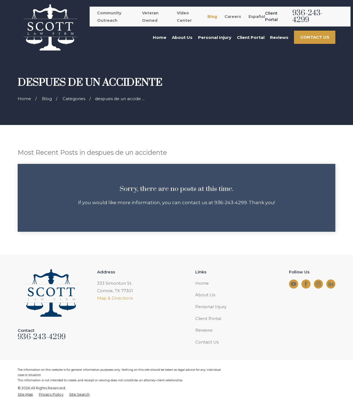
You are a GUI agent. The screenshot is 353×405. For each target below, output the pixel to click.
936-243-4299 (307, 16)
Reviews (203, 330)
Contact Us (207, 342)
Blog (212, 16)
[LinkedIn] (330, 283)
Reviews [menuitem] (279, 37)
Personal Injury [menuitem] (214, 37)
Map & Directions (115, 298)
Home (202, 283)
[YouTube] (293, 283)
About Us (205, 294)
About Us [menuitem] (182, 37)
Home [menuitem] (159, 37)
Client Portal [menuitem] (250, 37)
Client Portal (208, 318)
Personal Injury (210, 306)
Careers (232, 16)
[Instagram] (318, 283)
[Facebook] (305, 283)
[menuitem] (25, 394)
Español (256, 16)
